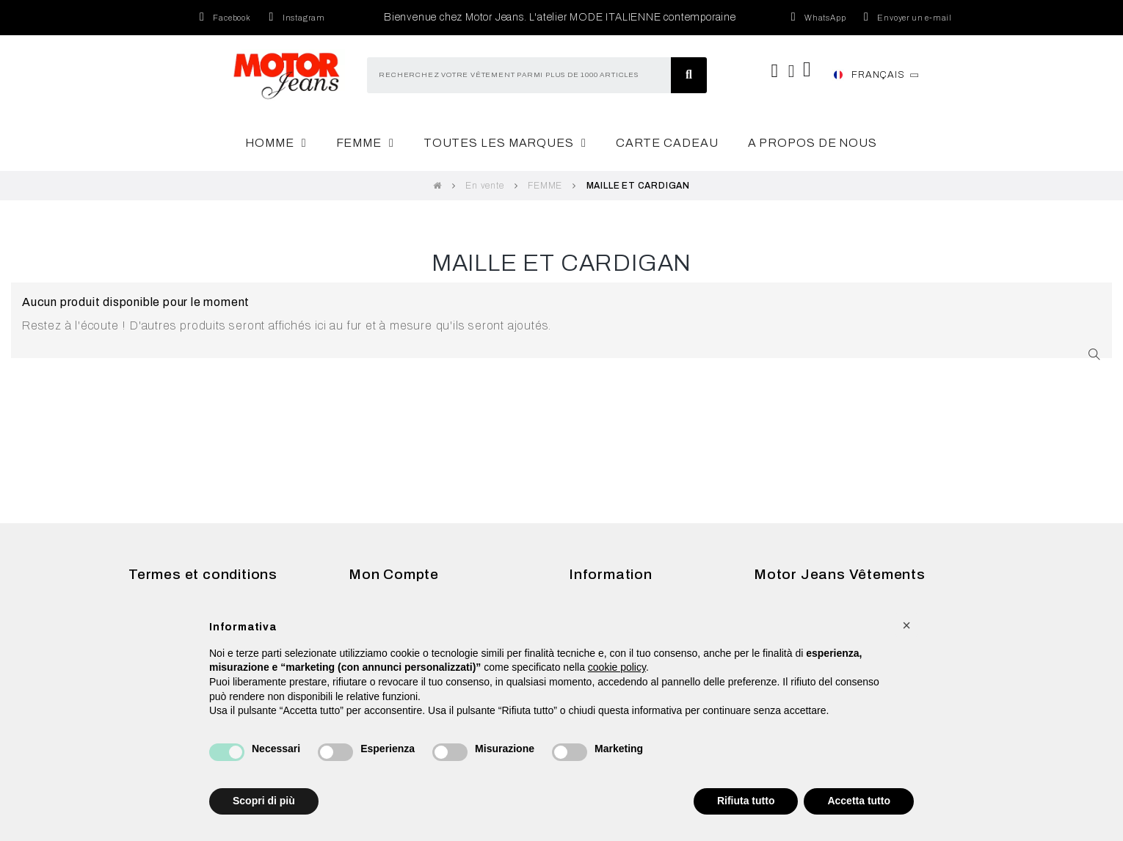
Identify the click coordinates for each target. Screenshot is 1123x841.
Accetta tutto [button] (858, 801)
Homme (275, 143)
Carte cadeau (667, 142)
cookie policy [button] (617, 667)
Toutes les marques (505, 143)
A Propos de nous (812, 142)
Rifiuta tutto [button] (746, 801)
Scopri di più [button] (264, 801)
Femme (365, 143)
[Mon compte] (792, 71)
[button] (906, 625)
